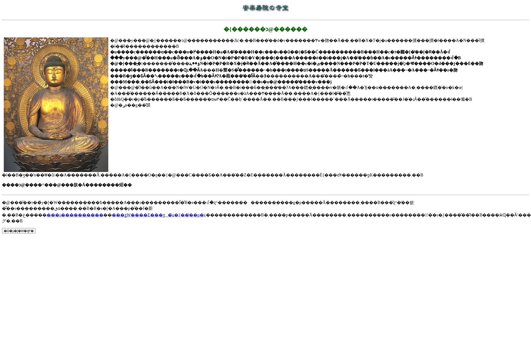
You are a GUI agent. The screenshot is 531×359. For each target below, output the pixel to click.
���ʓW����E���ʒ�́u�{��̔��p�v (159, 215)
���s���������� (75, 215)
